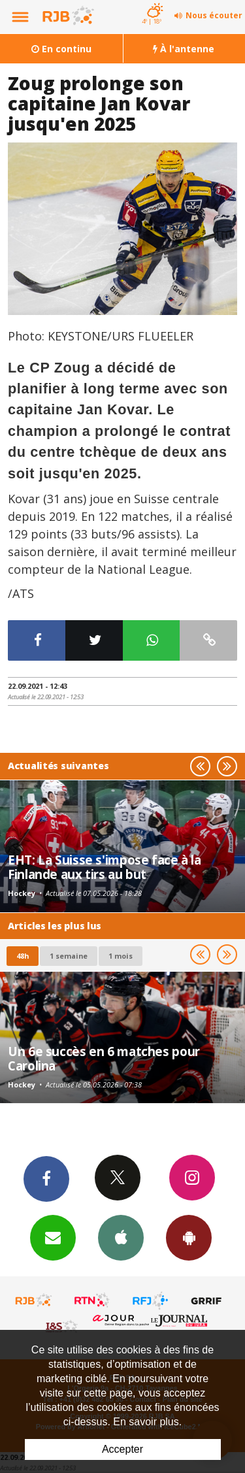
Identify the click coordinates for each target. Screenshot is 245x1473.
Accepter (122, 1449)
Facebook (46, 1178)
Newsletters (53, 1237)
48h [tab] (22, 956)
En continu (61, 48)
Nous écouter (214, 15)
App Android (189, 1237)
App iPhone (121, 1237)
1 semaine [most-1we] (69, 956)
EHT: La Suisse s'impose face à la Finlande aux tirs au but (104, 867)
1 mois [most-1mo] (120, 956)
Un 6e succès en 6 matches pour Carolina (104, 1058)
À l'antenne (183, 48)
